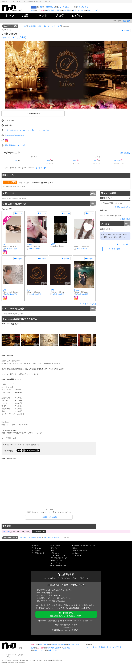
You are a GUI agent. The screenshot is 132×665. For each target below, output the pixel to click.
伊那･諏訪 (66, 10)
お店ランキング (39, 553)
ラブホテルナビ (82, 7)
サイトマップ (76, 555)
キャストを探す (55, 546)
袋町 (39, 26)
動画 (52, 551)
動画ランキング (56, 561)
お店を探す (32, 26)
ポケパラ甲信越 (92, 647)
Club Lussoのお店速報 (49, 308)
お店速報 (37, 551)
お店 (25, 15)
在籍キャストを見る (87, 304)
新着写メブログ (115, 198)
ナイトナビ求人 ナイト (66, 7)
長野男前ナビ (50, 7)
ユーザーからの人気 (11, 153)
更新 (11, 248)
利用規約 (75, 548)
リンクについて (77, 553)
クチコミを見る (123, 244)
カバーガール (55, 563)
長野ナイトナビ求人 (58, 645)
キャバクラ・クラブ (11, 37)
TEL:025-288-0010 (65, 627)
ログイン (78, 15)
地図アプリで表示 (49, 517)
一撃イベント (38, 548)
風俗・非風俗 (43, 645)
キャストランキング (58, 555)
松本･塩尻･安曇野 (53, 10)
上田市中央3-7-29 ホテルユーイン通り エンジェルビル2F (27, 130)
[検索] (14, 655)
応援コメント (56, 553)
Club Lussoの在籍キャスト (49, 203)
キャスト (41, 15)
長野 (32, 10)
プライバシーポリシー (79, 551)
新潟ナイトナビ (78, 10)
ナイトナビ (23, 26)
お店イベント (49, 193)
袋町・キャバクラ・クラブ (52, 26)
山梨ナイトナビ (92, 10)
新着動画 (115, 210)
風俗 (41, 7)
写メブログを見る (122, 207)
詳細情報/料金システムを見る (16, 145)
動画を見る (125, 219)
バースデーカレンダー (59, 565)
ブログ (59, 15)
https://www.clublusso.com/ (14, 135)
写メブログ (55, 548)
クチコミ (115, 223)
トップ (9, 15)
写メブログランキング (59, 558)
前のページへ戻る (11, 26)
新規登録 (126, 21)
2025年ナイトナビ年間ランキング (83, 546)
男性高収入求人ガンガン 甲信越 (110, 647)
